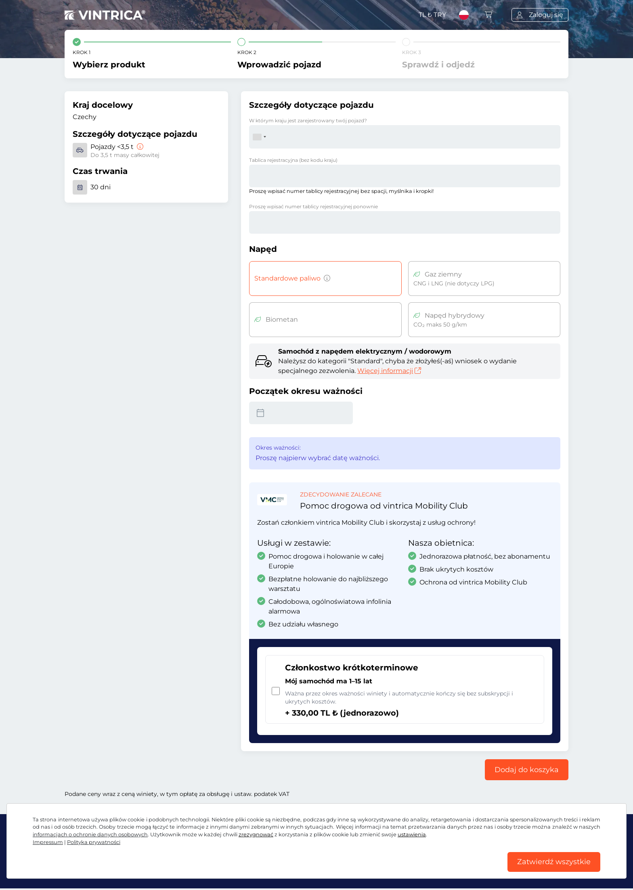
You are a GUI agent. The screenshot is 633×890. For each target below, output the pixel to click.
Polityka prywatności (93, 841)
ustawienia (412, 833)
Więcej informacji (389, 371)
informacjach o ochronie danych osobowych (90, 833)
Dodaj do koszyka (527, 769)
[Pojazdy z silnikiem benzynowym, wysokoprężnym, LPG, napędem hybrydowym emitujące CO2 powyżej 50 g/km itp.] (325, 278)
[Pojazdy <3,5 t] (139, 147)
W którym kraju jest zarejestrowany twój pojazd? (308, 120)
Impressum (48, 841)
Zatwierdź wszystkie (554, 861)
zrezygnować (256, 833)
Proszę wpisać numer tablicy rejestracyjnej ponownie (313, 206)
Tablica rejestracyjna (293, 160)
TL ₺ (432, 15)
